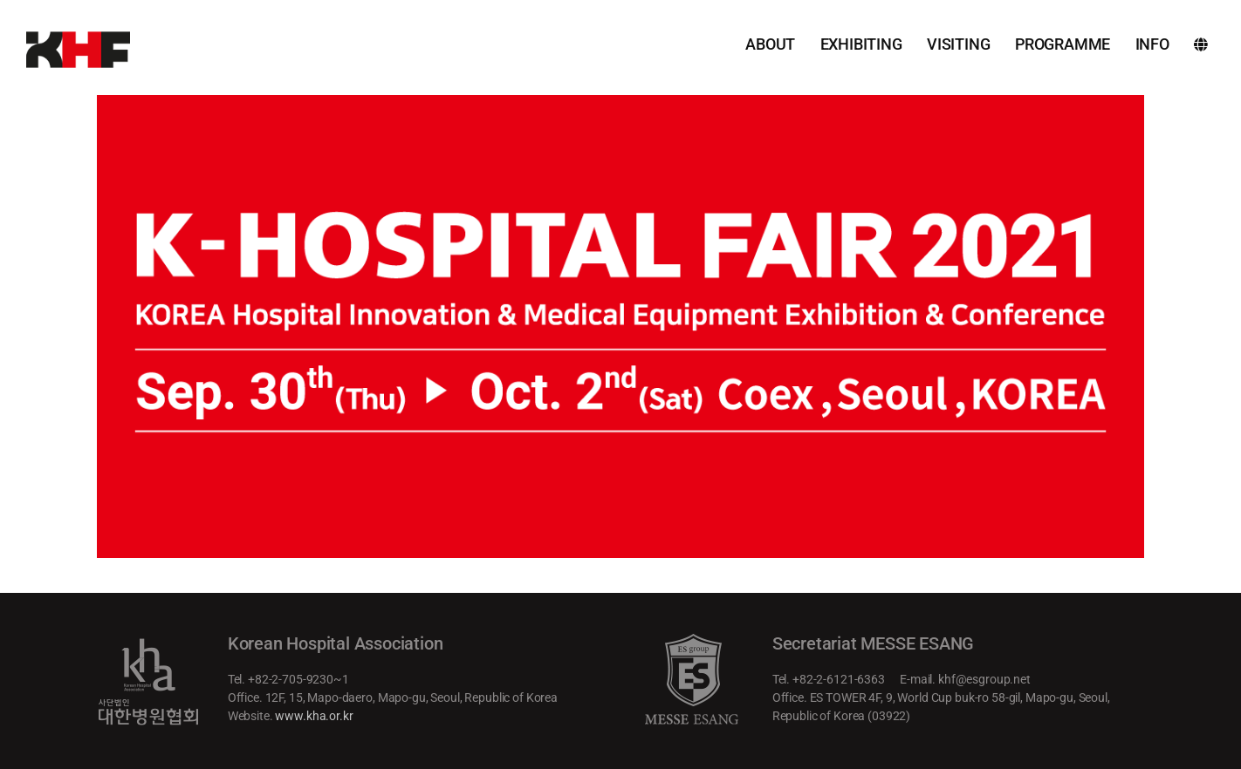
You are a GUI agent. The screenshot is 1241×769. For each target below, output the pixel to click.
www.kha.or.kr (314, 716)
